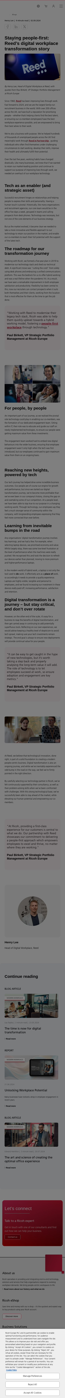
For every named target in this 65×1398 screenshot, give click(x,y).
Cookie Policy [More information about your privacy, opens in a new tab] (11, 1370)
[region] (32, 1363)
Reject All (32, 1384)
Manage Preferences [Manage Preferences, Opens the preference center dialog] (32, 1376)
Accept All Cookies (32, 1392)
